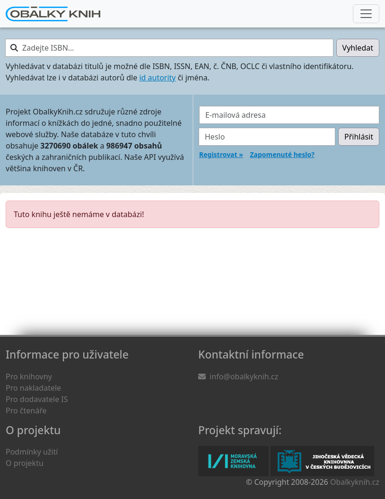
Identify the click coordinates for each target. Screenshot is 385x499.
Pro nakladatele (33, 388)
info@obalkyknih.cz (244, 376)
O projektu (25, 463)
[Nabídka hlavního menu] (366, 13)
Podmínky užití (32, 451)
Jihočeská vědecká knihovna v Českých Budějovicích (322, 461)
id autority (157, 77)
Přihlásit (358, 136)
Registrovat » (221, 154)
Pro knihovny (29, 376)
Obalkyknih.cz (354, 482)
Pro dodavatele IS (37, 399)
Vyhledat (357, 48)
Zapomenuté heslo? (282, 154)
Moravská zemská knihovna (233, 461)
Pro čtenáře (26, 410)
